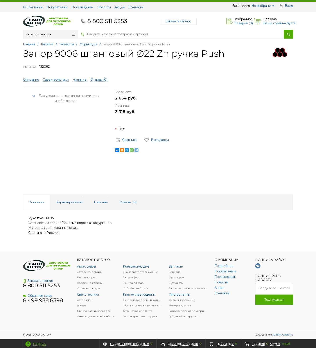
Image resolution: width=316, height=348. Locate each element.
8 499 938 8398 (43, 300)
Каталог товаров (50, 34)
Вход (289, 6)
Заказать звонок (178, 21)
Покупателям (57, 7)
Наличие (80, 80)
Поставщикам (82, 7)
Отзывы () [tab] (128, 202)
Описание (31, 80)
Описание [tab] (37, 202)
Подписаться (274, 300)
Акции (120, 7)
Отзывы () (98, 80)
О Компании (33, 7)
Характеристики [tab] (69, 202)
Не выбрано (262, 6)
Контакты (136, 7)
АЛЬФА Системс (282, 334)
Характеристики (56, 80)
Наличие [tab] (101, 202)
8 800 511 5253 (107, 21)
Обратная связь (37, 296)
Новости (104, 7)
